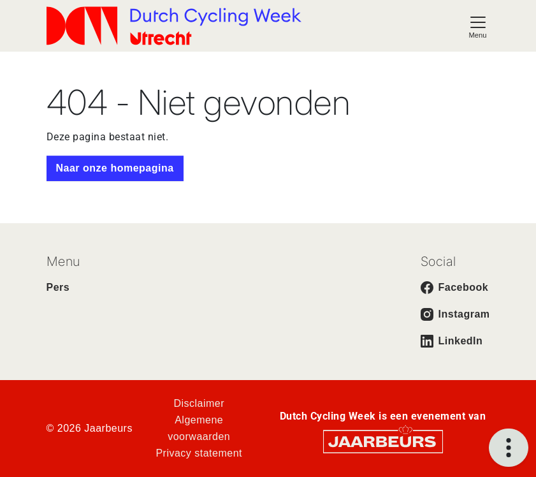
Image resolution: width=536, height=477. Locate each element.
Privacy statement (199, 453)
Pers (58, 287)
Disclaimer (198, 403)
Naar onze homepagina (115, 168)
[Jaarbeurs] (383, 441)
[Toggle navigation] (478, 26)
